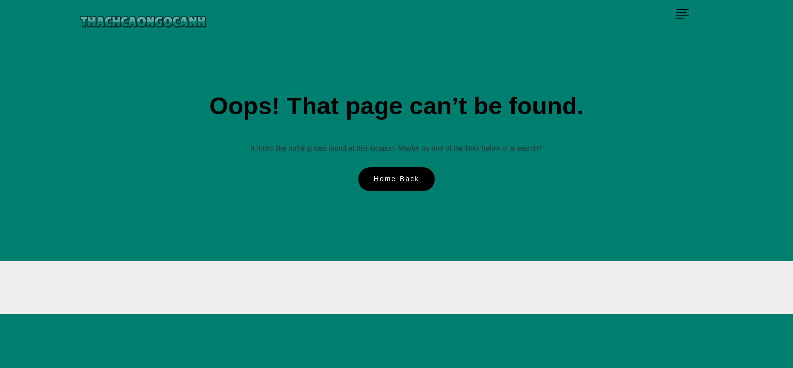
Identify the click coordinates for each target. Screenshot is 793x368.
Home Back (396, 179)
